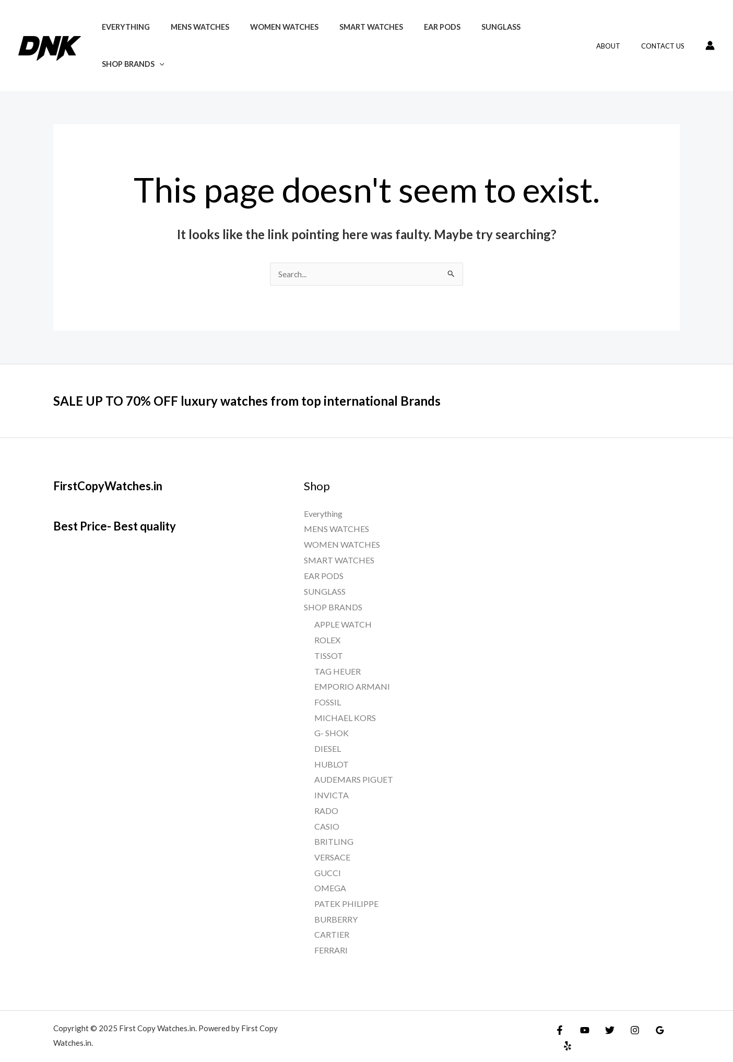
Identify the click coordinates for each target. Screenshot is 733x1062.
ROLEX (327, 628)
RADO (326, 799)
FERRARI (331, 938)
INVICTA (331, 783)
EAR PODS (416, 40)
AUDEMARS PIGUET (353, 768)
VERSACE (332, 846)
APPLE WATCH (343, 613)
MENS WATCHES (191, 40)
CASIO (326, 815)
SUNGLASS (468, 40)
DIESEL (327, 737)
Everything (123, 40)
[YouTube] (582, 1018)
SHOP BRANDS (534, 40)
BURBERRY (336, 908)
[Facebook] (559, 1018)
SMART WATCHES (351, 40)
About (619, 40)
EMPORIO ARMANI (352, 675)
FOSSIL (327, 690)
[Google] (649, 1018)
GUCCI (327, 861)
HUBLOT (331, 753)
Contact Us (666, 40)
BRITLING (333, 830)
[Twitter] (604, 1018)
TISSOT (328, 644)
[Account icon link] (710, 39)
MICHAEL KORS (345, 706)
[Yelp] (672, 1018)
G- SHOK (331, 721)
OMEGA (330, 877)
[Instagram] (627, 1018)
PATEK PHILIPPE (346, 892)
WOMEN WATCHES (269, 40)
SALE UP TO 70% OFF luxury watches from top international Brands (262, 389)
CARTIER (331, 923)
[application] (561, 40)
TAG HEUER (337, 660)
